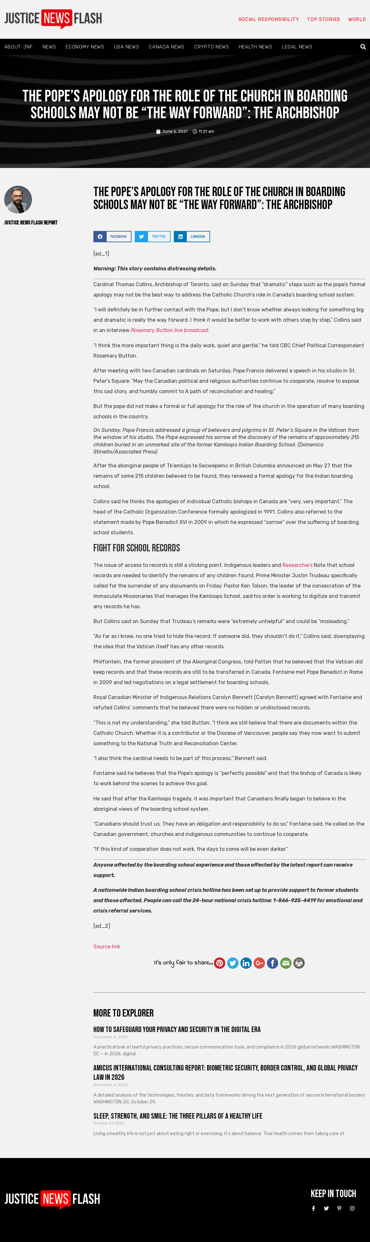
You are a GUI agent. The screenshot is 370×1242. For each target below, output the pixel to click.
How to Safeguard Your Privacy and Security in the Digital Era (177, 1029)
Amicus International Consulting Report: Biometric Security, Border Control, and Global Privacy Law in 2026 (225, 1072)
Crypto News (211, 47)
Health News (255, 47)
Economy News (85, 47)
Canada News (167, 47)
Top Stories (323, 19)
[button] (363, 47)
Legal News (297, 47)
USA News (126, 47)
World (357, 19)
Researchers (297, 565)
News (49, 47)
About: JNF (18, 47)
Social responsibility (268, 19)
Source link (106, 947)
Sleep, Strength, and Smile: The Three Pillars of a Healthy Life (177, 1116)
